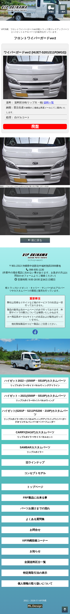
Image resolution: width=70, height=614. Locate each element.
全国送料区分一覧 (35, 562)
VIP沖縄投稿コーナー (35, 540)
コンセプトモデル (35, 473)
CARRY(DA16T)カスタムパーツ (35, 434)
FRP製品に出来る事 (35, 497)
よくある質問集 (35, 519)
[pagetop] (65, 610)
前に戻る (35, 240)
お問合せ (35, 529)
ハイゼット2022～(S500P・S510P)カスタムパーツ (35, 383)
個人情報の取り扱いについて (35, 583)
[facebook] (35, 332)
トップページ (35, 486)
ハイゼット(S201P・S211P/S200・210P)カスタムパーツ (35, 416)
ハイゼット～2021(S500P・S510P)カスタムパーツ (35, 398)
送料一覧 (49, 102)
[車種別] (51, 9)
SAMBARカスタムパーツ (35, 450)
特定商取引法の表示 (35, 572)
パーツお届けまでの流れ (35, 508)
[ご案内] (62, 9)
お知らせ (35, 551)
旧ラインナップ (35, 462)
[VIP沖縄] (14, 9)
